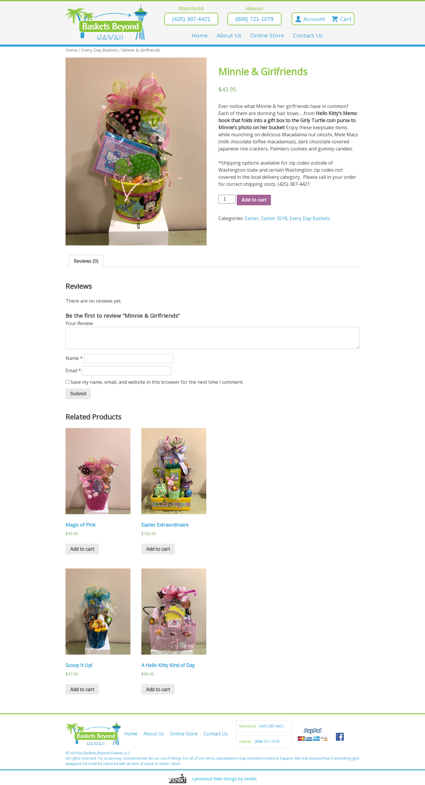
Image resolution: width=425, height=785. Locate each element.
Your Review (79, 323)
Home (200, 35)
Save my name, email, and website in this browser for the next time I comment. (157, 382)
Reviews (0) (86, 261)
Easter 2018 (274, 218)
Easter (252, 218)
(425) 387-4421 (191, 19)
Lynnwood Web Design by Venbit (224, 778)
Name (74, 358)
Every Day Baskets (99, 50)
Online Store (267, 35)
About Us (229, 35)
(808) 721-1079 (254, 19)
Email (73, 370)
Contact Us (308, 35)
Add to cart (253, 199)
